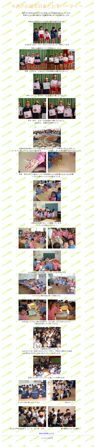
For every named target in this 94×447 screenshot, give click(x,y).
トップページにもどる (47, 445)
